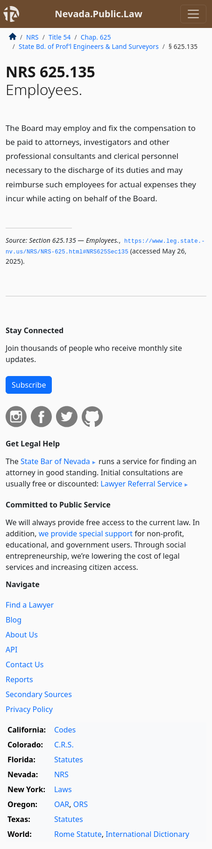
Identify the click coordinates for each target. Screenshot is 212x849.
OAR (61, 804)
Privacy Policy (29, 709)
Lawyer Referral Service (141, 484)
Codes (65, 730)
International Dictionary (147, 834)
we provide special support (86, 533)
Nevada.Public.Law (98, 13)
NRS (32, 37)
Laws (63, 789)
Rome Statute (78, 834)
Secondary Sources (39, 694)
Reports (19, 679)
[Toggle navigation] (193, 14)
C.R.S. (64, 744)
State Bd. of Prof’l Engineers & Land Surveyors (89, 46)
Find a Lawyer (30, 605)
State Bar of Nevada (55, 461)
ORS (80, 804)
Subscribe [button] (29, 385)
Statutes (68, 759)
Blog (13, 620)
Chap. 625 (96, 37)
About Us (22, 635)
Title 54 (60, 37)
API (11, 649)
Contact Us (24, 664)
